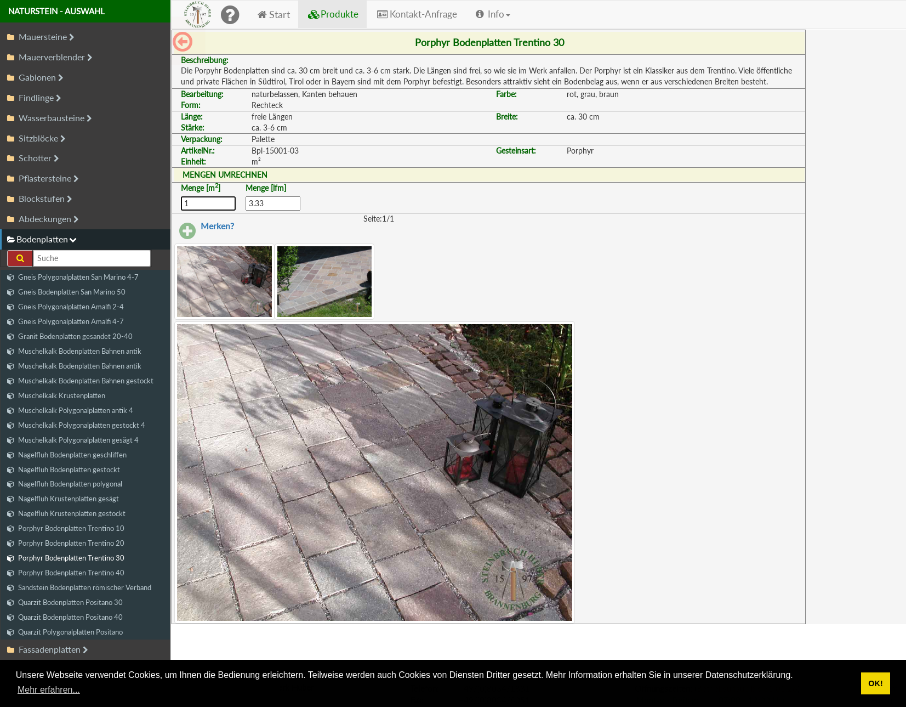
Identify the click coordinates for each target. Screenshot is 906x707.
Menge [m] (200, 188)
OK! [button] (875, 683)
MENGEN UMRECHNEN (225, 174)
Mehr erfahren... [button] (49, 689)
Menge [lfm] (266, 188)
